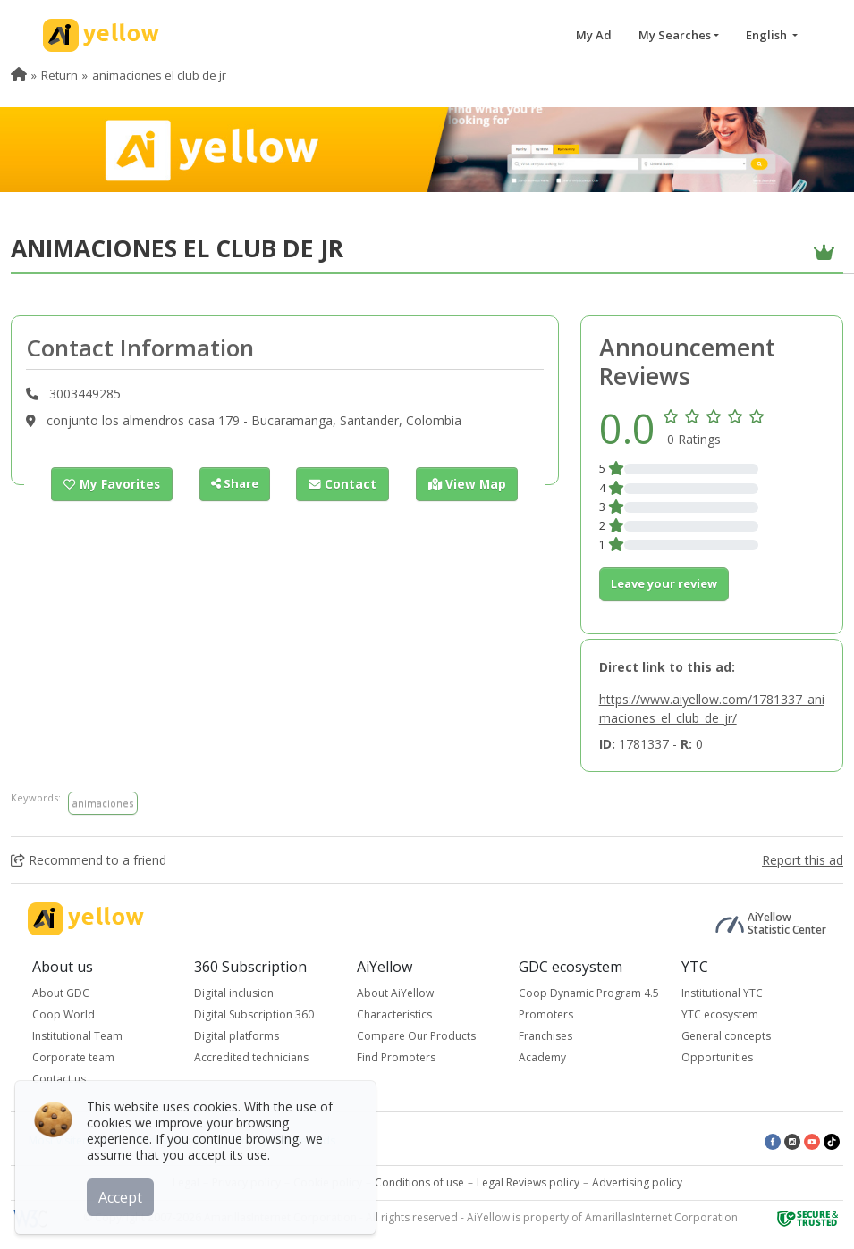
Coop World (63, 1014)
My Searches (674, 35)
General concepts (726, 1036)
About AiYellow (395, 993)
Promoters (546, 1014)
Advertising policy (637, 1182)
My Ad (594, 35)
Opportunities (717, 1057)
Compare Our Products (416, 1036)
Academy (542, 1057)
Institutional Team (77, 1036)
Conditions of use (419, 1182)
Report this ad (802, 859)
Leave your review (664, 583)
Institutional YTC (722, 993)
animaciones (102, 802)
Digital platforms (236, 1036)
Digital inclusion (234, 993)
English (768, 35)
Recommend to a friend (88, 859)
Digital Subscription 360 (254, 1014)
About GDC (60, 993)
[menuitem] (19, 75)
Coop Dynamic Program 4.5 (589, 993)
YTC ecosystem (719, 1014)
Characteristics (394, 1014)
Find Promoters (396, 1057)
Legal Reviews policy (528, 1182)
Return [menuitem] (59, 75)
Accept (123, 1194)
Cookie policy (327, 1182)
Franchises (545, 1036)
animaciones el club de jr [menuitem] (159, 75)
